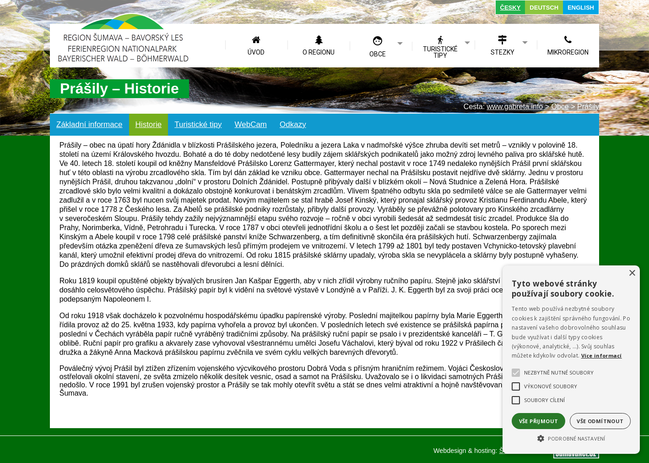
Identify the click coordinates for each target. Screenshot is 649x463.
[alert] (571, 359)
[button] (571, 438)
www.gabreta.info (515, 106)
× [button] (631, 273)
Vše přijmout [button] (538, 421)
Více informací (601, 355)
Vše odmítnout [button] (600, 421)
